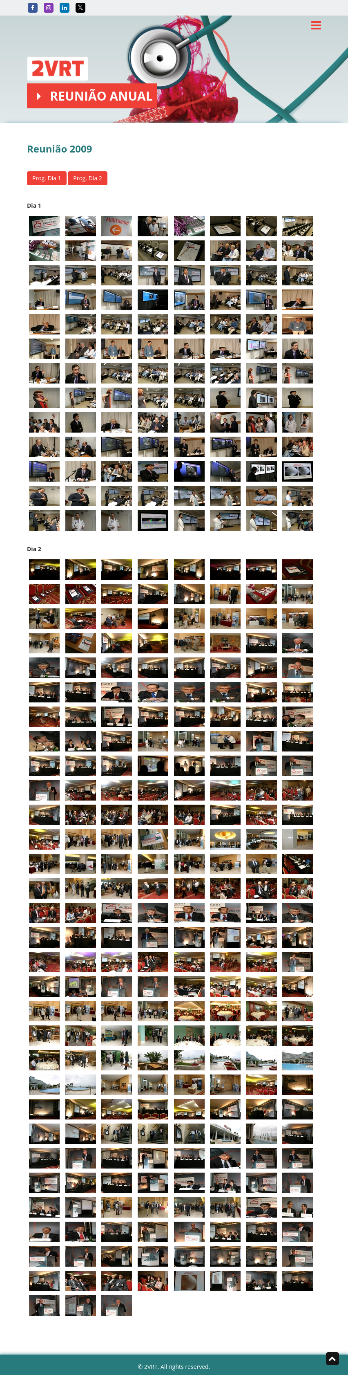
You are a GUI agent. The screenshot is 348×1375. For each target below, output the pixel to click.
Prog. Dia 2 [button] (87, 178)
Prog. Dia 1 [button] (46, 178)
